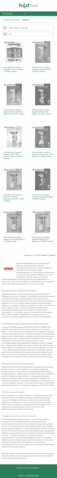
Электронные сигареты (12, 20)
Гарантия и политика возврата (27, 468)
